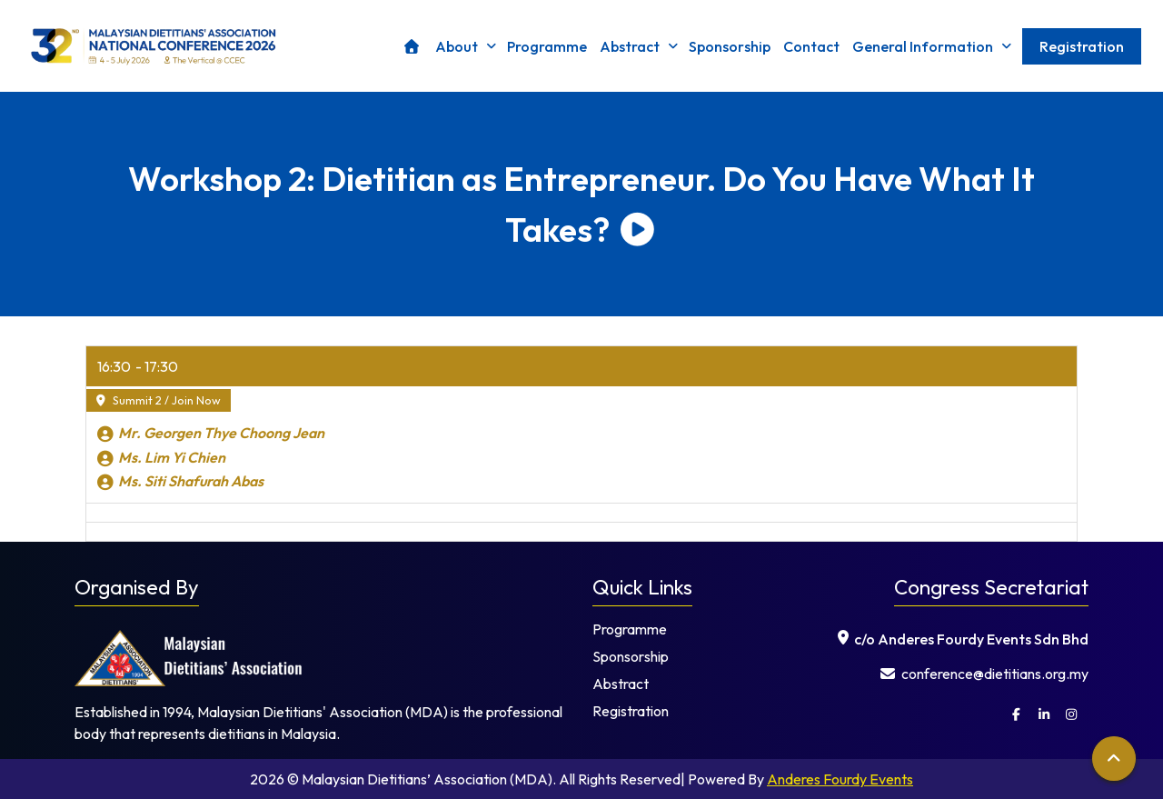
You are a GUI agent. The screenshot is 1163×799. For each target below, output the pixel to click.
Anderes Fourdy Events (840, 779)
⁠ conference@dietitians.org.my (984, 673)
